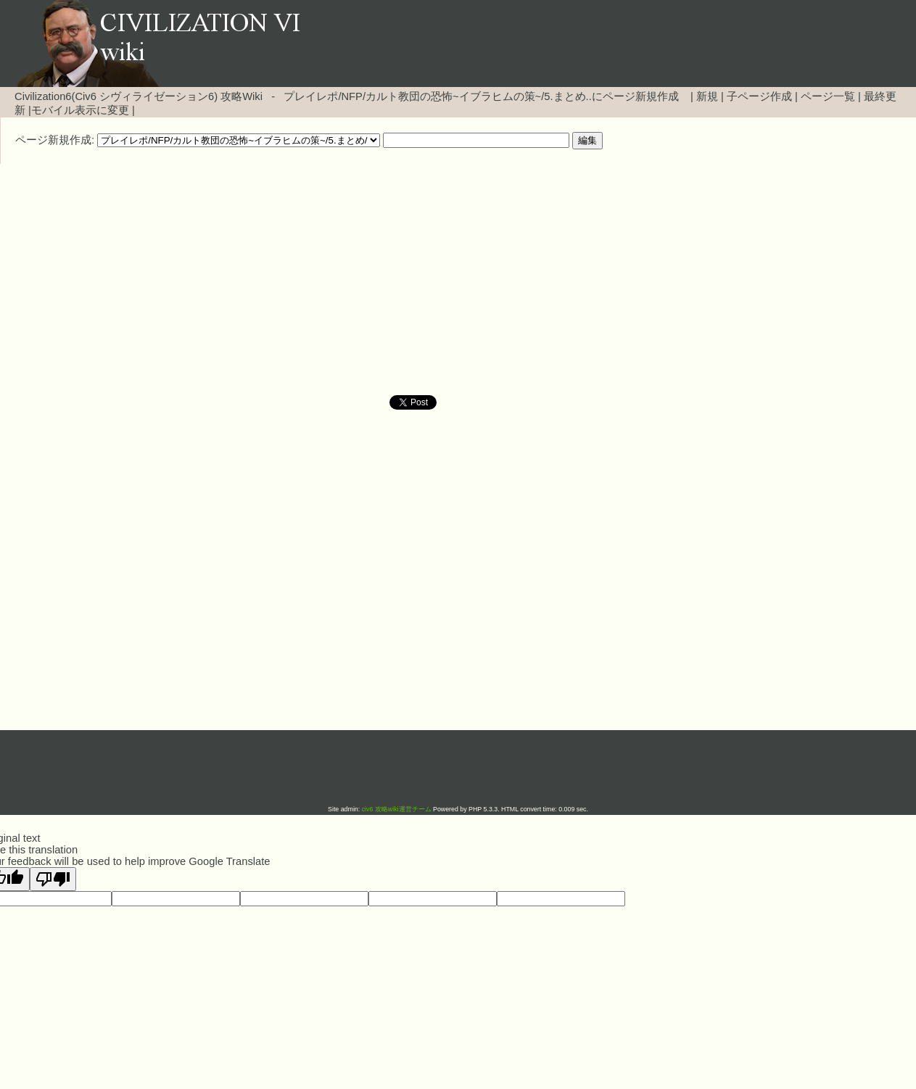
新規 (707, 96)
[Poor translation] (53, 879)
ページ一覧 (828, 96)
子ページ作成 (759, 96)
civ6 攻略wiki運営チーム (397, 809)
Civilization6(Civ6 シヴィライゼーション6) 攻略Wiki (139, 96)
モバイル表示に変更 (80, 110)
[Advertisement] (334, 279)
